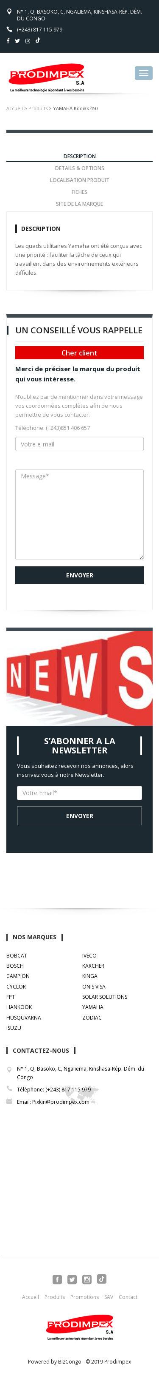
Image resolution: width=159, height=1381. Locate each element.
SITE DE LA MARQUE (79, 203)
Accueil (14, 108)
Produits (37, 108)
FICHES (79, 192)
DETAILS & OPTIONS (79, 168)
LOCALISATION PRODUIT (79, 180)
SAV (108, 1297)
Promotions (84, 1297)
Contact (128, 1297)
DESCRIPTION (80, 156)
